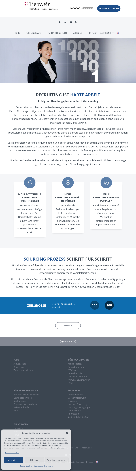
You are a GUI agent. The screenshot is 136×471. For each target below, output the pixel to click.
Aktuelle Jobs (20, 364)
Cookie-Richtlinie (26, 466)
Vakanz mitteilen (109, 8)
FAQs (70, 383)
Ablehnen (34, 460)
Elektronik (105, 33)
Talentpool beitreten (24, 370)
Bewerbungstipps (77, 367)
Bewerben (19, 367)
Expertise (18, 429)
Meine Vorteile (75, 364)
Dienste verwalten (12, 453)
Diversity (72, 401)
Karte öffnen (69, 342)
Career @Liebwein (77, 398)
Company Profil (75, 395)
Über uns (77, 33)
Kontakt (92, 33)
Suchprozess (20, 401)
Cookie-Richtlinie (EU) (78, 417)
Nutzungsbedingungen (79, 407)
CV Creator (73, 370)
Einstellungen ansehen (57, 460)
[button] (67, 433)
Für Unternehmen (57, 33)
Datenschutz (38, 466)
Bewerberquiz (75, 373)
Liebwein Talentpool (78, 377)
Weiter (68, 325)
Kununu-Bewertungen (79, 380)
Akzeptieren (13, 460)
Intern (90, 462)
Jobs (17, 33)
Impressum (48, 466)
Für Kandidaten (34, 33)
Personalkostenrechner (25, 404)
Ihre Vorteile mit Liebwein (26, 395)
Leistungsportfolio (23, 398)
